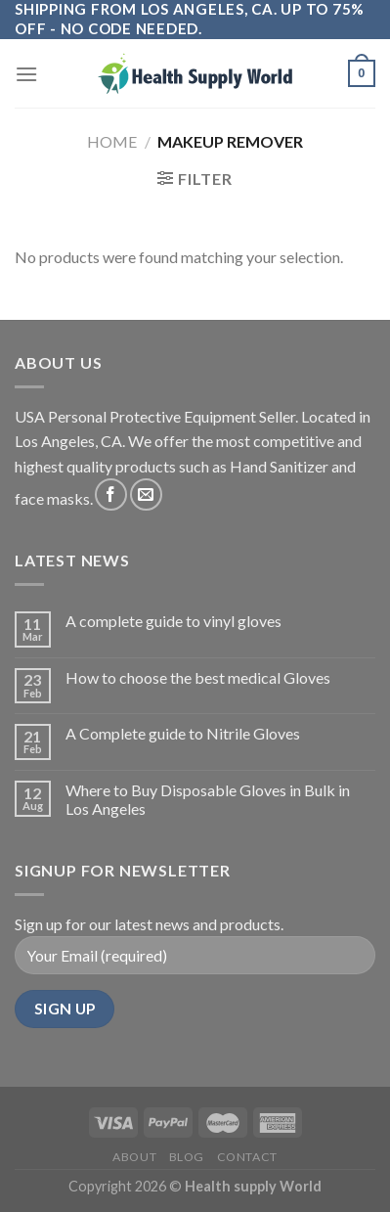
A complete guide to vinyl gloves (173, 620)
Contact (247, 1156)
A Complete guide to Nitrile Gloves (182, 733)
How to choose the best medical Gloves (197, 677)
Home (112, 141)
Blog (186, 1156)
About (134, 1156)
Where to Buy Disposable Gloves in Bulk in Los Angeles (207, 799)
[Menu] (26, 74)
